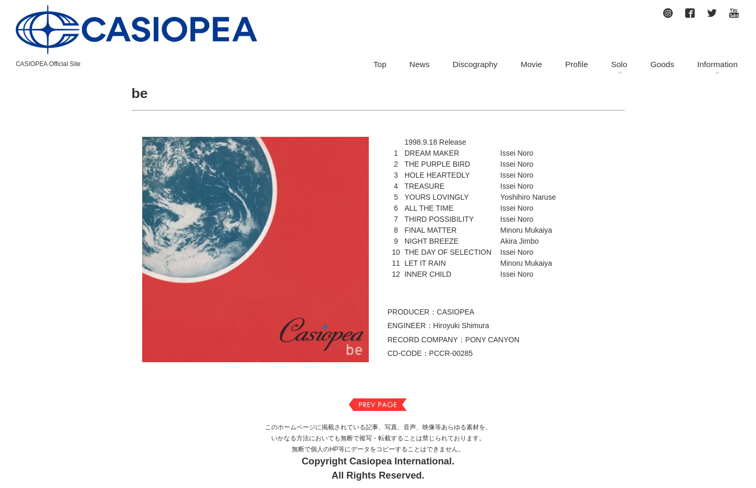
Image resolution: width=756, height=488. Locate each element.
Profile (576, 64)
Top (380, 64)
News (419, 64)
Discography (475, 64)
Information (717, 64)
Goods (662, 64)
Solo (619, 64)
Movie (531, 64)
